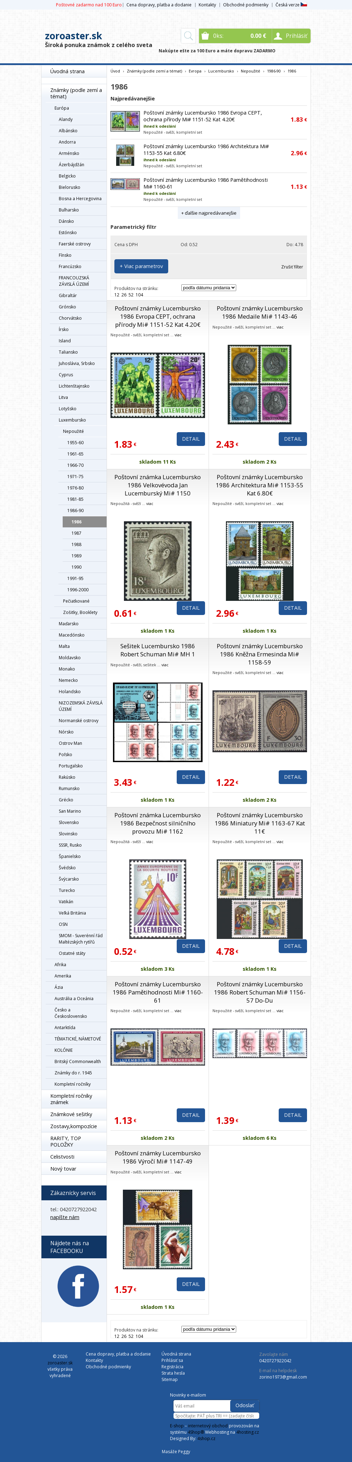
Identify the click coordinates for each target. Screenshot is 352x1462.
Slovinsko (68, 834)
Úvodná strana (67, 71)
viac (178, 334)
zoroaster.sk (73, 35)
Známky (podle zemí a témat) (76, 93)
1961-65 (75, 454)
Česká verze (291, 5)
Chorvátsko (70, 318)
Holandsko (70, 692)
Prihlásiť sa (172, 1360)
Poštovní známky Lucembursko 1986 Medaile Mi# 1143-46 (260, 312)
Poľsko (65, 755)
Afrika (60, 965)
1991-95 (75, 578)
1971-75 (75, 477)
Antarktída (65, 1028)
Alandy (66, 119)
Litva (63, 397)
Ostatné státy (72, 953)
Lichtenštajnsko (74, 386)
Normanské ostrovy (78, 721)
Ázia (59, 987)
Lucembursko (221, 71)
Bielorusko (69, 187)
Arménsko (69, 153)
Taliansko (68, 352)
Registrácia (172, 1367)
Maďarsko (69, 624)
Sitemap (169, 1379)
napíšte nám (64, 1217)
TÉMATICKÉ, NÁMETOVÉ (78, 1039)
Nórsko (66, 732)
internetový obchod (208, 1426)
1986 (76, 522)
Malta (64, 646)
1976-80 (75, 488)
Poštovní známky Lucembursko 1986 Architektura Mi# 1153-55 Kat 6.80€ (259, 485)
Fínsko (65, 255)
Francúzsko (70, 266)
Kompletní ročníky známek (71, 1099)
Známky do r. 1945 (73, 1073)
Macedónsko (72, 635)
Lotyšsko (67, 409)
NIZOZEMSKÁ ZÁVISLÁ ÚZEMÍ (81, 706)
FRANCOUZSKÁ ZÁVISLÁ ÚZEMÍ (74, 281)
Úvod (115, 71)
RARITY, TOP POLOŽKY (65, 1141)
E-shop (177, 1426)
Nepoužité (73, 431)
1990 (76, 567)
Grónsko (67, 307)
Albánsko (68, 131)
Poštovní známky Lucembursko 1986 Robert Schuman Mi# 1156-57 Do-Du (260, 992)
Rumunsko (69, 788)
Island (65, 341)
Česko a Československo (71, 1013)
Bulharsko (69, 210)
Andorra (67, 142)
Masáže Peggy (176, 1452)
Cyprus (66, 375)
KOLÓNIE (64, 1050)
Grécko (66, 800)
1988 (76, 544)
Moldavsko (70, 658)
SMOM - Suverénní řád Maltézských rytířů (81, 939)
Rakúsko (67, 777)
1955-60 (75, 443)
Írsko (64, 329)
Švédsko (67, 868)
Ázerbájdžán (71, 165)
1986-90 (75, 510)
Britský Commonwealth (78, 1061)
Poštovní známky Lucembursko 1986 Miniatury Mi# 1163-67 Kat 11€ (260, 823)
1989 (76, 556)
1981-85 (75, 499)
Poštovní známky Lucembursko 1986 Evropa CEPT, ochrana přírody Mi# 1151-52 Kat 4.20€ (202, 116)
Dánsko (66, 221)
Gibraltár (68, 295)
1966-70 (75, 465)
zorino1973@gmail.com (283, 1377)
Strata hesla (173, 1373)
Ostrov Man (70, 743)
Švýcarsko (69, 879)
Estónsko (68, 233)
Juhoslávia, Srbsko (77, 363)
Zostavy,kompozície (73, 1126)
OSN (63, 924)
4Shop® (196, 1432)
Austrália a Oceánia (74, 999)
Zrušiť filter (292, 267)
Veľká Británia (72, 913)
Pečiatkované (76, 601)
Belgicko (67, 176)
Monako (67, 669)
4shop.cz (206, 1438)
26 (123, 295)
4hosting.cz (247, 1432)
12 (116, 295)
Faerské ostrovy (75, 244)
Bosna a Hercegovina (80, 199)
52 (131, 295)
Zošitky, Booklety (80, 612)
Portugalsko (71, 766)
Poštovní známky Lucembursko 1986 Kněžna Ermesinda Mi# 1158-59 (260, 654)
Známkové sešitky (71, 1114)
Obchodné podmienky (245, 5)
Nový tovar (63, 1168)
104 (139, 295)
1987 (76, 533)
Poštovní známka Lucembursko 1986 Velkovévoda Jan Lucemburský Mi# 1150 (157, 485)
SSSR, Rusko (70, 845)
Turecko (67, 890)
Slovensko (69, 822)
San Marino (70, 811)
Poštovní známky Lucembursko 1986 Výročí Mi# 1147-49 (158, 1157)
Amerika (63, 976)
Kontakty (207, 5)
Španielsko (70, 856)
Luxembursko (72, 420)
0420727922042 (275, 1361)
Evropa (195, 71)
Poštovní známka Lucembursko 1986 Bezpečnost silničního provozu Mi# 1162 (157, 823)
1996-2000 (78, 590)
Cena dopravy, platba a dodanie (159, 5)
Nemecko (68, 680)
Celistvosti (62, 1156)
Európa (62, 108)
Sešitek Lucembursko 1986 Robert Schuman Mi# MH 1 (157, 650)
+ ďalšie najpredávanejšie (209, 213)
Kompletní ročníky (73, 1084)
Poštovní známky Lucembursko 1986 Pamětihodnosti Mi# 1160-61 (158, 992)
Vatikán (66, 902)
